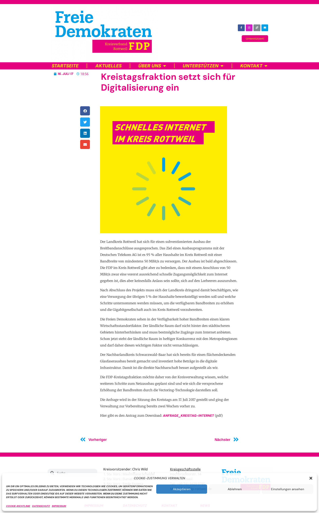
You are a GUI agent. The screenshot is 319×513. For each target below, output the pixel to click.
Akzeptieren (182, 489)
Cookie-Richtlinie (18, 506)
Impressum (59, 506)
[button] (311, 478)
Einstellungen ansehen (287, 489)
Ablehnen (235, 489)
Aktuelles (108, 66)
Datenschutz (41, 506)
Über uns (152, 65)
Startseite (65, 66)
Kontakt (253, 65)
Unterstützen (203, 65)
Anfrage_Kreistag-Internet (188, 415)
